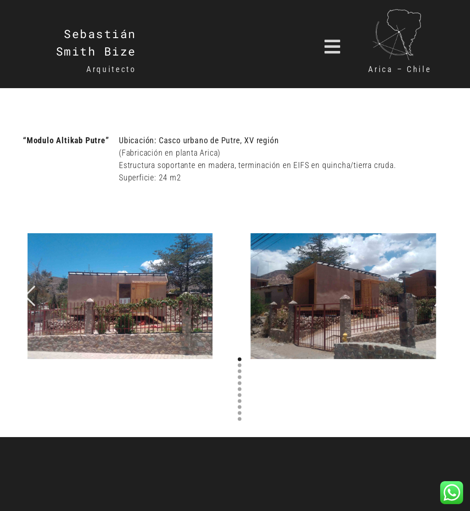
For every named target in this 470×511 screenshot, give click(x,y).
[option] (123, 296)
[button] (273, 46)
